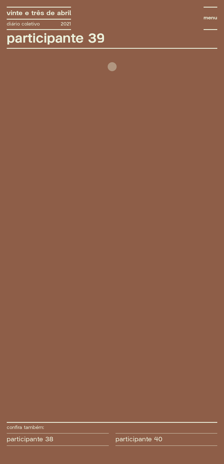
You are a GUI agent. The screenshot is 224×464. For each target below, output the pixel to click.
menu (210, 18)
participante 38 (30, 439)
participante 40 (138, 439)
